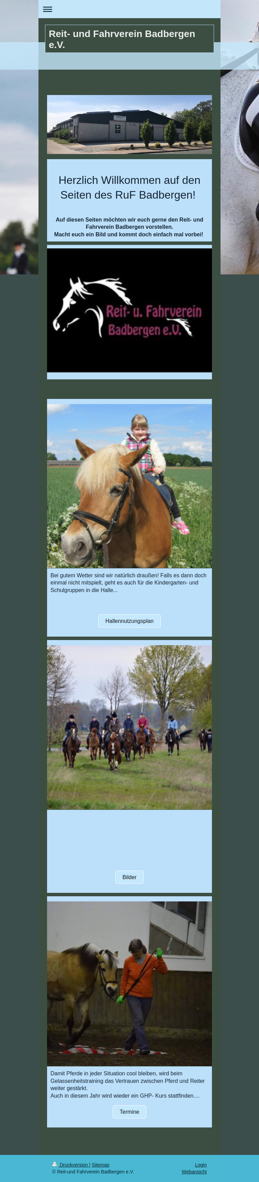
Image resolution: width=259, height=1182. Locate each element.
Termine (129, 1112)
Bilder (130, 877)
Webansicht (194, 1171)
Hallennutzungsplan (129, 621)
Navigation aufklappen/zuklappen (129, 9)
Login (201, 1165)
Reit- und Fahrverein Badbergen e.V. (122, 39)
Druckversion (70, 1165)
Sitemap (100, 1165)
